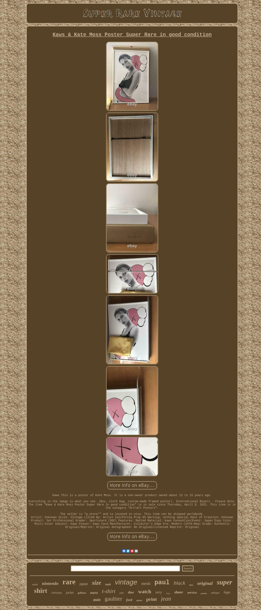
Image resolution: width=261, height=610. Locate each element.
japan (84, 584)
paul (161, 582)
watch (144, 591)
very (158, 592)
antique (215, 592)
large (168, 593)
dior (131, 592)
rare (68, 582)
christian (56, 592)
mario (94, 592)
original (205, 583)
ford (129, 600)
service (192, 592)
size (96, 582)
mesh (145, 583)
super (224, 582)
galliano (82, 592)
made (35, 584)
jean (166, 598)
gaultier (113, 599)
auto (97, 599)
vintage (126, 582)
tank (108, 584)
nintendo (50, 583)
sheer (178, 592)
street (139, 600)
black (179, 583)
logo (227, 592)
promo (204, 593)
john (121, 592)
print (151, 599)
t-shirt (108, 591)
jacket (70, 592)
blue (191, 585)
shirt (40, 590)
